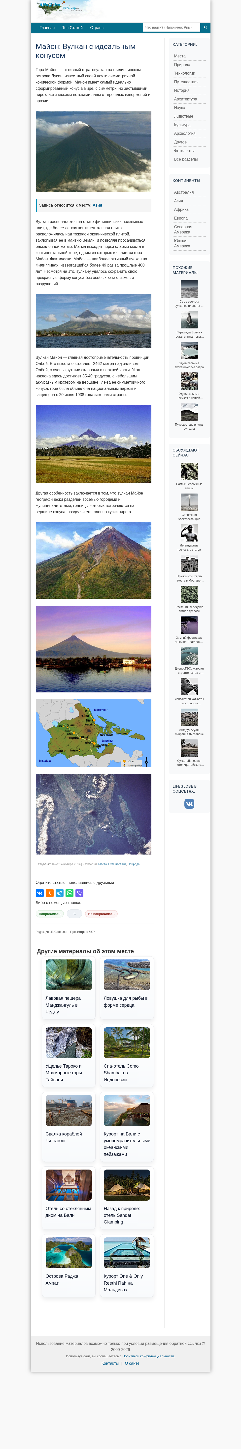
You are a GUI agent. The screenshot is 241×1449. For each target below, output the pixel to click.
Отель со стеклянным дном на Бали (69, 1194)
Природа (133, 864)
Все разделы (186, 159)
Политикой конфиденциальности (148, 1356)
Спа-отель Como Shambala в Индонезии (127, 1054)
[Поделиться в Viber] (79, 893)
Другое (180, 142)
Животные (183, 116)
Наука (179, 108)
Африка (181, 209)
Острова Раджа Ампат (69, 1261)
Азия (97, 205)
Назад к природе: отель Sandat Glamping (127, 1197)
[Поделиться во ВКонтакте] (40, 893)
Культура (182, 125)
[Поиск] (205, 27)
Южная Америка (182, 243)
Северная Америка (183, 229)
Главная (47, 28)
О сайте (132, 1363)
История (182, 90)
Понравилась (50, 914)
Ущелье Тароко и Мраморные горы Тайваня (69, 1054)
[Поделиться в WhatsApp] (69, 893)
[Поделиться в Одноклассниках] (50, 893)
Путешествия (117, 864)
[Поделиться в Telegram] (60, 893)
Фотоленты (184, 151)
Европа (181, 218)
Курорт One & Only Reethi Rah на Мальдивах (127, 1264)
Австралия (184, 192)
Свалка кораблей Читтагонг (69, 1119)
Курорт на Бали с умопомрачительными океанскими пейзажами (127, 1126)
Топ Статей (72, 28)
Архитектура (185, 99)
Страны (97, 28)
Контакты (110, 1363)
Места (102, 864)
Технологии (184, 73)
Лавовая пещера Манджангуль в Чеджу (69, 986)
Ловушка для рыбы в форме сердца (127, 983)
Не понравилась (101, 914)
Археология (185, 133)
